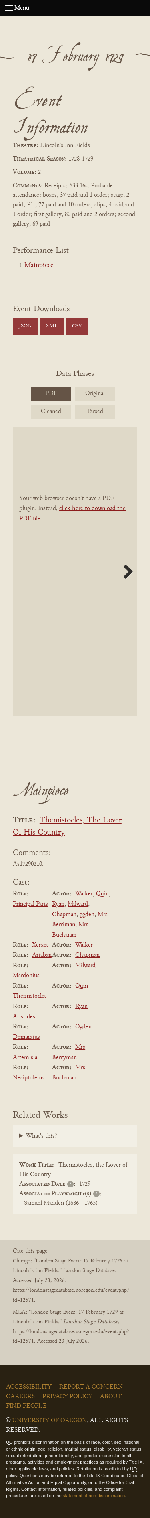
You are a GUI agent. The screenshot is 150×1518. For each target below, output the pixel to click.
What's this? (41, 1136)
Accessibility (29, 1387)
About (111, 1396)
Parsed (95, 411)
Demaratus (26, 1037)
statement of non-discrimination (94, 1495)
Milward (78, 904)
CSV (77, 326)
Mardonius (26, 975)
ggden (87, 914)
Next (125, 571)
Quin (102, 894)
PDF (51, 393)
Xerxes (40, 945)
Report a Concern (91, 1387)
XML (52, 326)
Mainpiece (38, 265)
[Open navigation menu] (9, 8)
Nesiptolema (29, 1078)
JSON (25, 326)
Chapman (64, 914)
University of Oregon (49, 1420)
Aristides (24, 1017)
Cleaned (51, 411)
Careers (20, 1396)
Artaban (42, 955)
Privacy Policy (67, 1396)
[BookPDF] (75, 571)
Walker (84, 894)
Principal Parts (30, 904)
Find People (26, 1406)
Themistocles (30, 996)
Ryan (58, 904)
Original (95, 393)
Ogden (83, 1027)
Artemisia (25, 1057)
